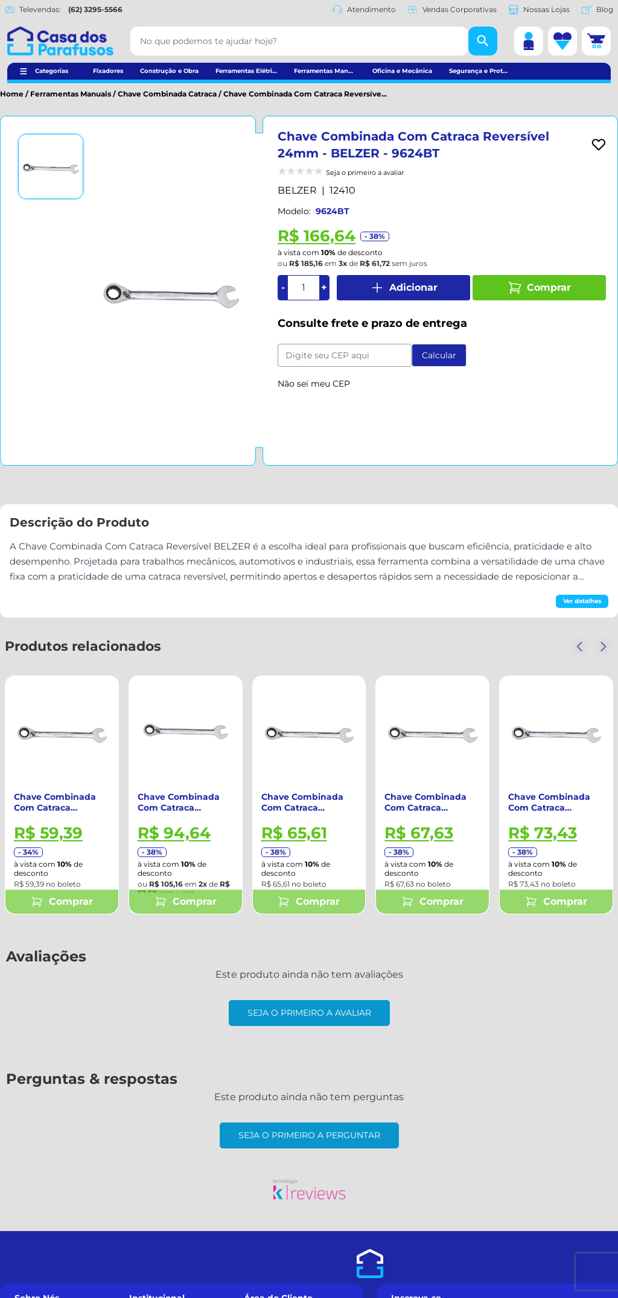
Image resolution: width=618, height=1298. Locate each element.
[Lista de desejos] (562, 41)
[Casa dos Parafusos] (60, 41)
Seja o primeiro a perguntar (309, 1135)
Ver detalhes (582, 601)
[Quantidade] (303, 288)
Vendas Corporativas (452, 9)
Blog (597, 9)
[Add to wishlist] (598, 145)
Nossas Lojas (539, 9)
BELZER (297, 190)
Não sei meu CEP (314, 383)
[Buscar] (482, 41)
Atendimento (364, 9)
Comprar (539, 287)
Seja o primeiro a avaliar (309, 1012)
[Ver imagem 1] (50, 166)
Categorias (51, 71)
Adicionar (404, 287)
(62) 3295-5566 (95, 9)
